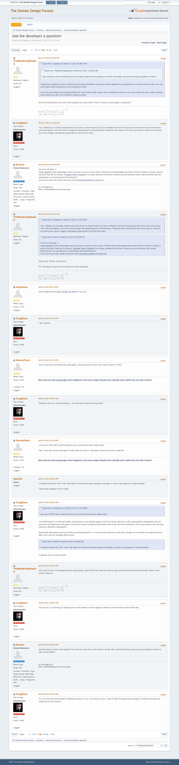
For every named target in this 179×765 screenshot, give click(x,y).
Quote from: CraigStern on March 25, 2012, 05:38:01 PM (65, 64)
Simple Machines (28, 762)
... (34, 50)
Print (164, 50)
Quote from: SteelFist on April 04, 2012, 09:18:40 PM (63, 542)
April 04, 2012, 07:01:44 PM (48, 440)
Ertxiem (20, 164)
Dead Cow (48, 187)
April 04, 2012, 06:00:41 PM (48, 398)
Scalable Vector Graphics (75, 175)
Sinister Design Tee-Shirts (66, 292)
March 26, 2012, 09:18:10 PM (48, 214)
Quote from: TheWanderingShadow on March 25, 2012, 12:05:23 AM (71, 71)
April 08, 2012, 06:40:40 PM (48, 566)
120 (55, 50)
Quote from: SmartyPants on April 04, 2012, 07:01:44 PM (65, 508)
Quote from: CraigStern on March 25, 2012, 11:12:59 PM (65, 220)
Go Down (16, 50)
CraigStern (22, 123)
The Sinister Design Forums (32, 11)
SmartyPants (23, 360)
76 (36, 50)
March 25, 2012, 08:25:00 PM (48, 58)
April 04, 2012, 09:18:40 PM (48, 479)
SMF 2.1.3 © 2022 (15, 762)
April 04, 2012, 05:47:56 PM (48, 360)
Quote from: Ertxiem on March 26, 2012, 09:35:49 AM (63, 237)
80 (50, 50)
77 (39, 50)
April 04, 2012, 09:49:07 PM (48, 502)
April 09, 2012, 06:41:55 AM (48, 694)
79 (47, 50)
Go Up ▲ (167, 762)
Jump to (131, 746)
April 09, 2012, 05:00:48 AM (48, 645)
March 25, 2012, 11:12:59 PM (48, 123)
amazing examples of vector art (90, 180)
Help (147, 762)
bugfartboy (22, 287)
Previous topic (148, 43)
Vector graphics (45, 172)
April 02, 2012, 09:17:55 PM (48, 318)
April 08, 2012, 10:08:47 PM (48, 603)
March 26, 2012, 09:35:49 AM (48, 164)
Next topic (162, 43)
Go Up (14, 734)
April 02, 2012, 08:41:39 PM (48, 287)
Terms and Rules (156, 762)
